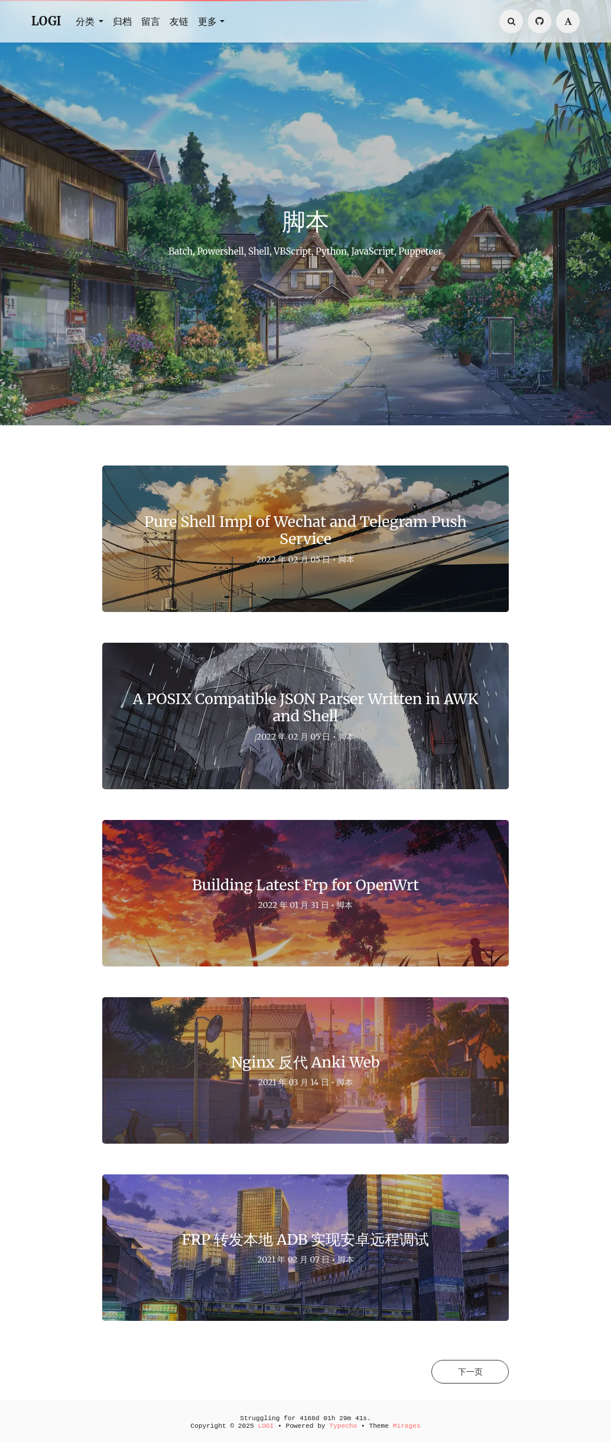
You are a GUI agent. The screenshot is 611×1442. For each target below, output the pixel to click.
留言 (150, 21)
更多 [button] (207, 21)
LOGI (46, 21)
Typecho (343, 1426)
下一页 (469, 1371)
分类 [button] (86, 21)
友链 (179, 21)
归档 (122, 21)
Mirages (407, 1426)
